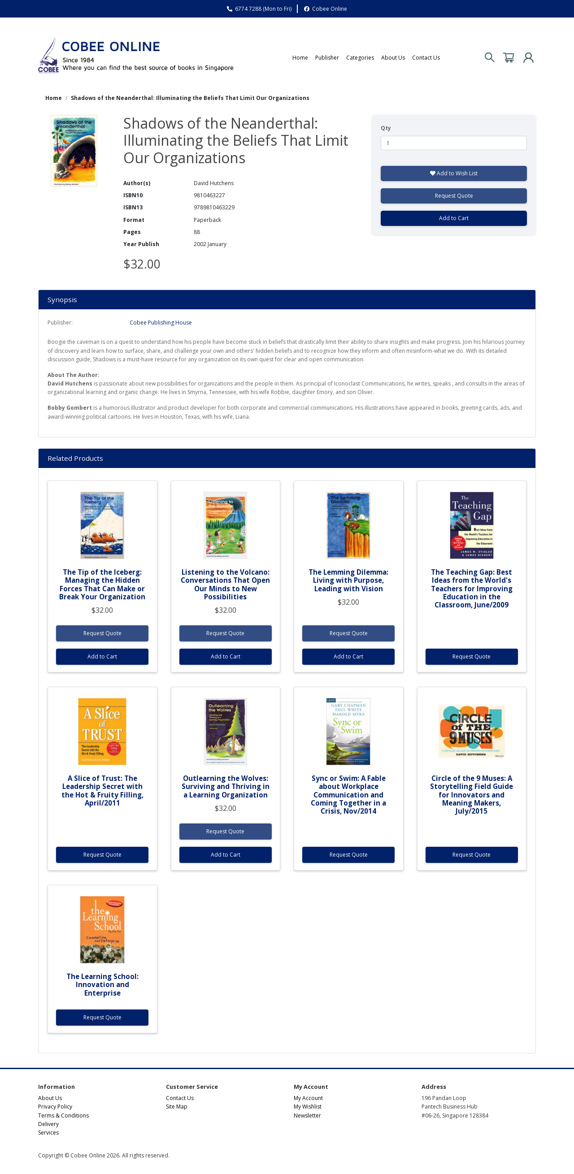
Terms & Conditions (63, 1115)
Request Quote (454, 195)
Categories (360, 57)
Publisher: (60, 322)
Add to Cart (454, 218)
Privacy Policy (55, 1106)
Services (48, 1132)
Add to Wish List (454, 173)
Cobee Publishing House (161, 322)
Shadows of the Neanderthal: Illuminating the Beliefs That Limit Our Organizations (190, 98)
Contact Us (426, 57)
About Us (393, 57)
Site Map (176, 1106)
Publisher (327, 57)
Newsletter (307, 1115)
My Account (308, 1098)
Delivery (48, 1124)
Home (300, 57)
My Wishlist (308, 1106)
